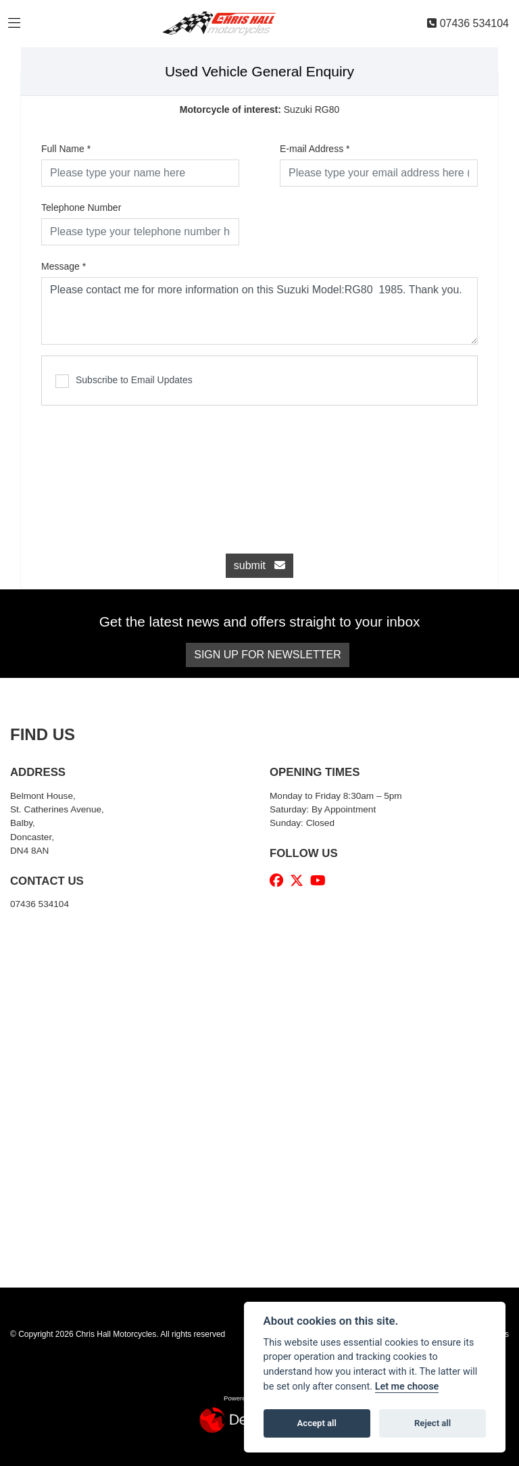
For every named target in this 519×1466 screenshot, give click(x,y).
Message (63, 266)
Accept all (317, 1423)
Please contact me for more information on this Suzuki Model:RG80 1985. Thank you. (259, 311)
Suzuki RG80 (260, 109)
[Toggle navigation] (14, 24)
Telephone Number (81, 207)
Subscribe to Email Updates (124, 381)
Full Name (66, 148)
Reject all (432, 1423)
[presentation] (259, 472)
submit (259, 565)
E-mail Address (315, 148)
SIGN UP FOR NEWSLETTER (267, 654)
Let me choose (407, 1386)
